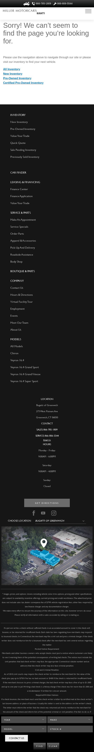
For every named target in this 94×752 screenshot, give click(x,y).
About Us (15, 329)
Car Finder (18, 172)
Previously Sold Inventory (24, 157)
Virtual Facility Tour (21, 302)
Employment (17, 309)
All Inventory (11, 69)
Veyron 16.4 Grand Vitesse (25, 374)
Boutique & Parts (22, 271)
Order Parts (17, 233)
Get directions (47, 502)
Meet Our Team (19, 322)
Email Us (47, 439)
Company (17, 281)
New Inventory (12, 73)
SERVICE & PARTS (20, 213)
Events (14, 316)
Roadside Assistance (21, 254)
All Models (16, 346)
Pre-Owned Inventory (17, 78)
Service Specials (19, 226)
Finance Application (21, 196)
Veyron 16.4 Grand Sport (24, 367)
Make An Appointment (23, 220)
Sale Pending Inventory (23, 150)
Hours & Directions (21, 295)
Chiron (14, 353)
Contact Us (16, 738)
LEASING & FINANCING (25, 182)
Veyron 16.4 (17, 360)
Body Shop (16, 261)
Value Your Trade (19, 136)
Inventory (18, 115)
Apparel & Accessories (23, 240)
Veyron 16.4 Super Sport (24, 381)
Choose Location (19, 520)
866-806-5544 (52, 435)
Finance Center (19, 189)
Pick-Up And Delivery (22, 247)
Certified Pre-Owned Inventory (23, 82)
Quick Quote (18, 143)
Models (15, 339)
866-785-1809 (50, 429)
